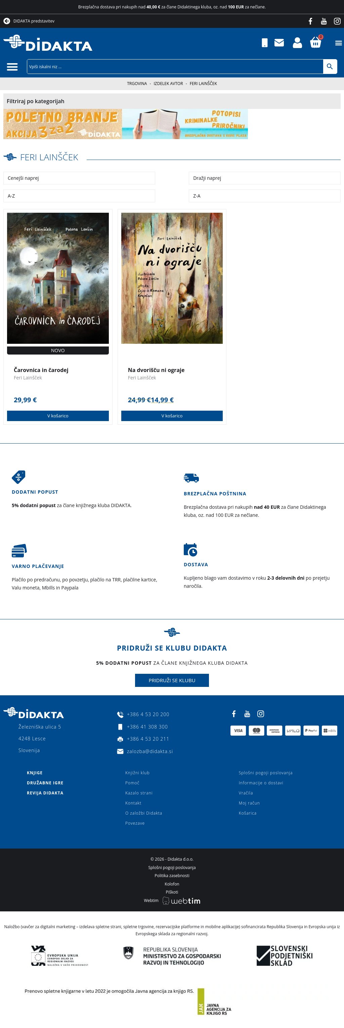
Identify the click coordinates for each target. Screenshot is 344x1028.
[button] (338, 42)
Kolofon (172, 884)
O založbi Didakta (143, 813)
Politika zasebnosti (172, 875)
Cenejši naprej (23, 178)
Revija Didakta (45, 793)
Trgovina (137, 83)
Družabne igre (45, 783)
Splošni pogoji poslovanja (266, 773)
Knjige (35, 773)
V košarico (58, 415)
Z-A (196, 196)
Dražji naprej (207, 178)
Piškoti (172, 892)
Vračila (246, 793)
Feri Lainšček (51, 156)
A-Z (11, 196)
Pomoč (132, 783)
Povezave (135, 823)
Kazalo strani (139, 793)
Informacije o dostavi (261, 783)
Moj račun (249, 803)
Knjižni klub (137, 773)
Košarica (248, 813)
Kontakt (133, 803)
